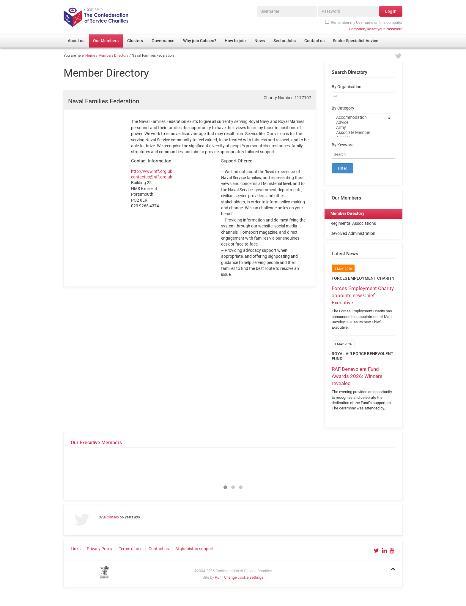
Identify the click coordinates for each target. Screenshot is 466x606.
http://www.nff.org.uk (151, 171)
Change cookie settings (243, 577)
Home (90, 55)
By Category (343, 108)
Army (360, 127)
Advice (360, 122)
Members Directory (113, 55)
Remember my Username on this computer (363, 22)
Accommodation (360, 117)
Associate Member (360, 132)
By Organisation (346, 86)
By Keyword (343, 145)
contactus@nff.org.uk (151, 177)
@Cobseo (111, 517)
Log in (390, 11)
